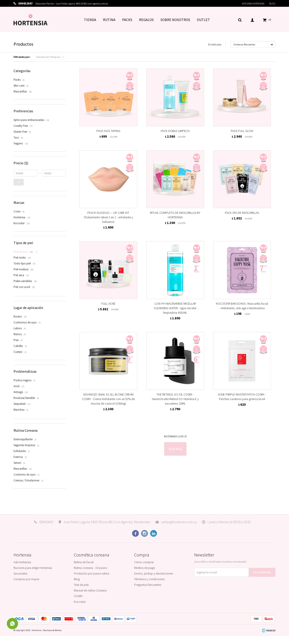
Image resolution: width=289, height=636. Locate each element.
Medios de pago (144, 568)
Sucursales (20, 573)
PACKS (127, 19)
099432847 (46, 522)
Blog (272, 3)
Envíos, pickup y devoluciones (153, 573)
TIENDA (90, 19)
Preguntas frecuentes (147, 585)
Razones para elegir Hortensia (33, 568)
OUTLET (203, 19)
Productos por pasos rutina (91, 573)
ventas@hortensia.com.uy (179, 522)
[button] (239, 19)
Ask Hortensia (22, 562)
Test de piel (81, 585)
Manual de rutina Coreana (90, 590)
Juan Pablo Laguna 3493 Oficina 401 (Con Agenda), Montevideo (106, 522)
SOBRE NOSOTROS (175, 19)
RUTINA (109, 19)
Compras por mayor (26, 579)
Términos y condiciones (149, 579)
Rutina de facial (83, 562)
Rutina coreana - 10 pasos (90, 568)
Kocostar (80, 602)
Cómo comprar (144, 562)
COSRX (78, 596)
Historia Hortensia (253, 3)
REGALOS (146, 19)
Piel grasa (48, 57)
